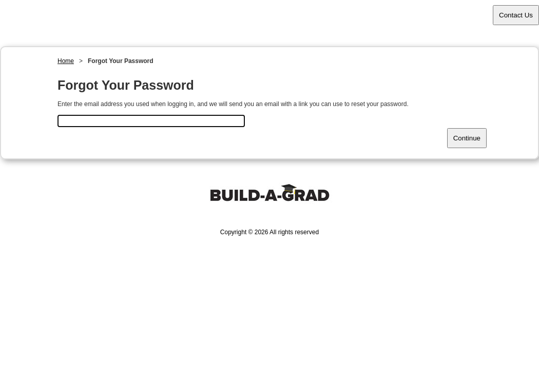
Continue (466, 138)
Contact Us (516, 15)
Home (65, 61)
